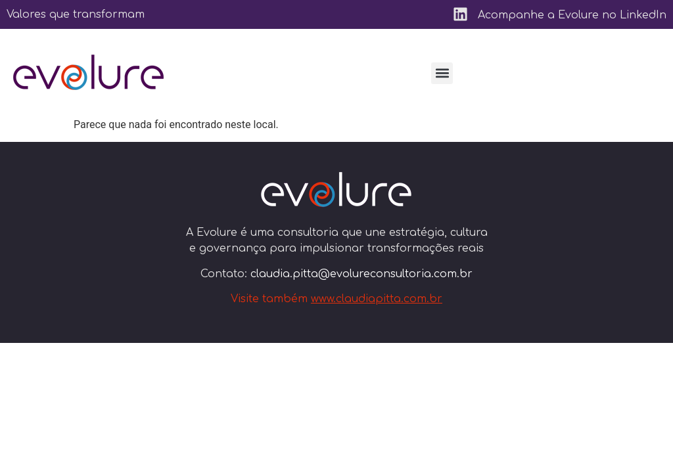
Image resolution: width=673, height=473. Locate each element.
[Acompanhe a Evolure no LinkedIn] (460, 14)
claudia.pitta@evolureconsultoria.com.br (361, 274)
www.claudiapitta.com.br (376, 299)
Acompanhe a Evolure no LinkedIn (572, 15)
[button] (442, 73)
